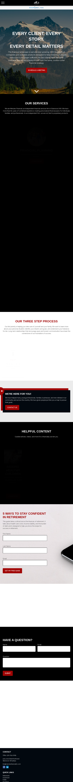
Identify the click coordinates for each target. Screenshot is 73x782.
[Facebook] (4, 767)
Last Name (7, 546)
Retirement (6, 775)
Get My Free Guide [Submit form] (12, 571)
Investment (6, 777)
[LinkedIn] (7, 767)
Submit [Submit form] (8, 673)
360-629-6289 (11, 755)
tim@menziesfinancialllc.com (12, 764)
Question (6, 656)
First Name (6, 534)
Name (5, 645)
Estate (4, 779)
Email (5, 559)
